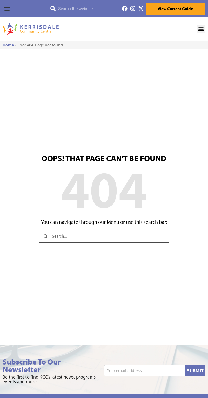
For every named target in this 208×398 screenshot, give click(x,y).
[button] (23, 8)
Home (8, 45)
